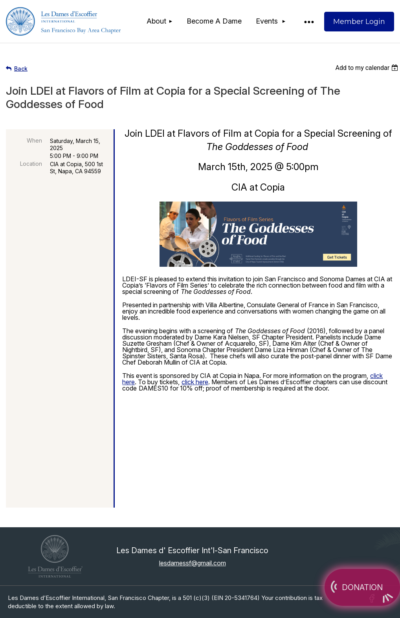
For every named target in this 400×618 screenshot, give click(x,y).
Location (31, 163)
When (34, 140)
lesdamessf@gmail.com (192, 563)
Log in (359, 21)
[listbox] (367, 68)
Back (21, 68)
